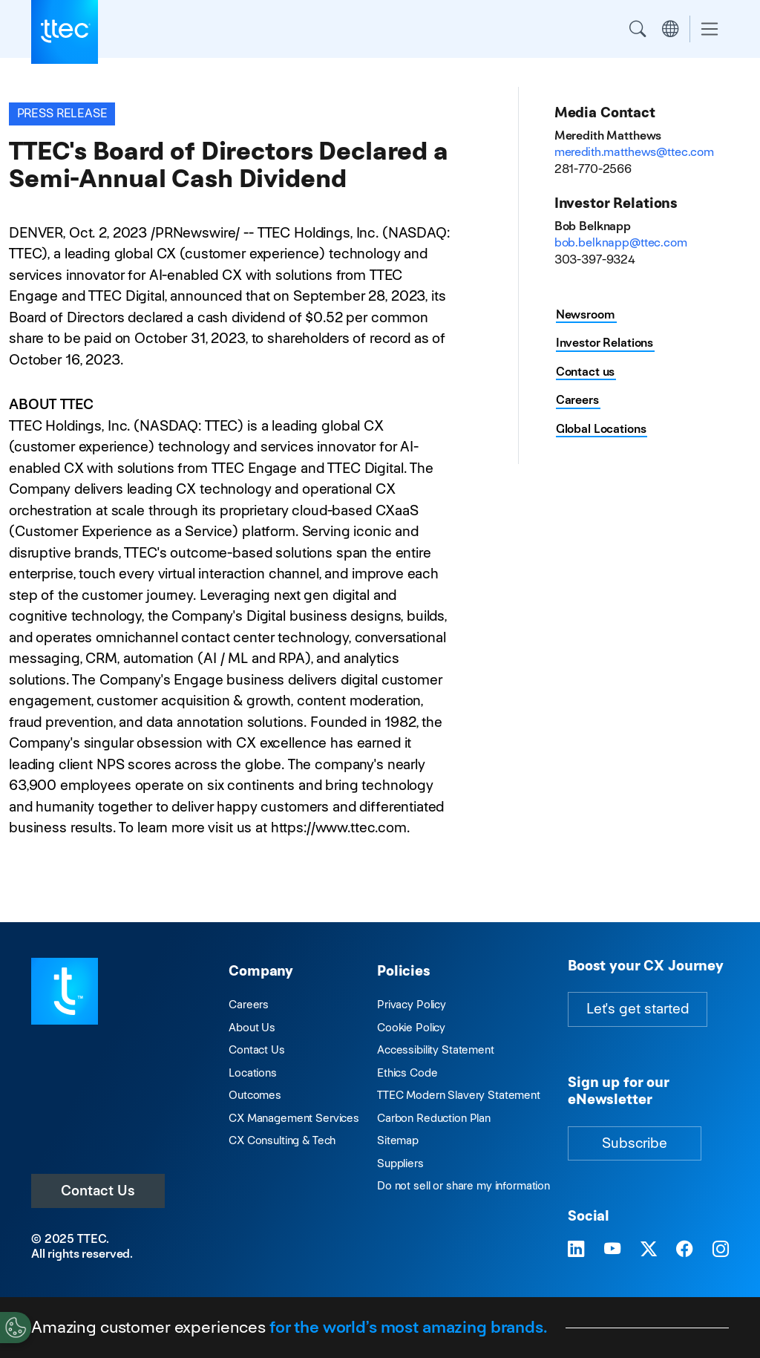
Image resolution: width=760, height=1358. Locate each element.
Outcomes (255, 1095)
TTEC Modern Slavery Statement (458, 1095)
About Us (252, 1027)
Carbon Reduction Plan (434, 1118)
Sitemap (398, 1140)
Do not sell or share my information (463, 1185)
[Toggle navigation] (709, 29)
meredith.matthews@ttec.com (634, 152)
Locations (253, 1072)
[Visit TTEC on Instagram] (720, 1249)
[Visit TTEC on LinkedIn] (576, 1249)
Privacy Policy (411, 1004)
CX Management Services (294, 1118)
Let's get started (637, 1008)
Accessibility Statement (435, 1049)
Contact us (585, 371)
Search (637, 29)
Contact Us (98, 1190)
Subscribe (634, 1143)
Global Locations (601, 429)
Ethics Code (407, 1072)
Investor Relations (604, 342)
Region (670, 29)
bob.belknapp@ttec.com (620, 242)
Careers (577, 400)
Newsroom (585, 314)
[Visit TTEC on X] (649, 1249)
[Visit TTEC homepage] (64, 990)
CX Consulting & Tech (282, 1140)
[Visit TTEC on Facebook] (684, 1249)
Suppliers (400, 1163)
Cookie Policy (411, 1027)
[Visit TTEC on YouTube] (612, 1249)
